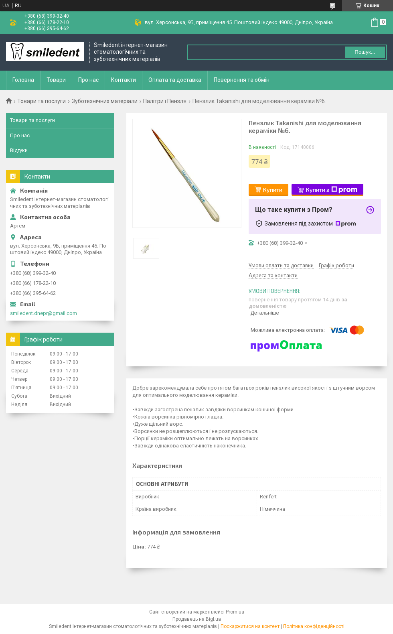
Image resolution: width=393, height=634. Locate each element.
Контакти (123, 80)
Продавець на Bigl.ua (196, 619)
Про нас (88, 80)
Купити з (331, 189)
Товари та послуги (41, 101)
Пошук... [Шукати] (365, 52)
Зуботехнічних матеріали (105, 101)
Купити (272, 189)
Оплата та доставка (174, 80)
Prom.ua (235, 612)
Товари (56, 80)
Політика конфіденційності (313, 626)
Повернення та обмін (241, 80)
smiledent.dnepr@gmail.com (43, 313)
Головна (23, 80)
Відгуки (19, 150)
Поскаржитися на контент (250, 626)
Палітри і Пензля (164, 101)
